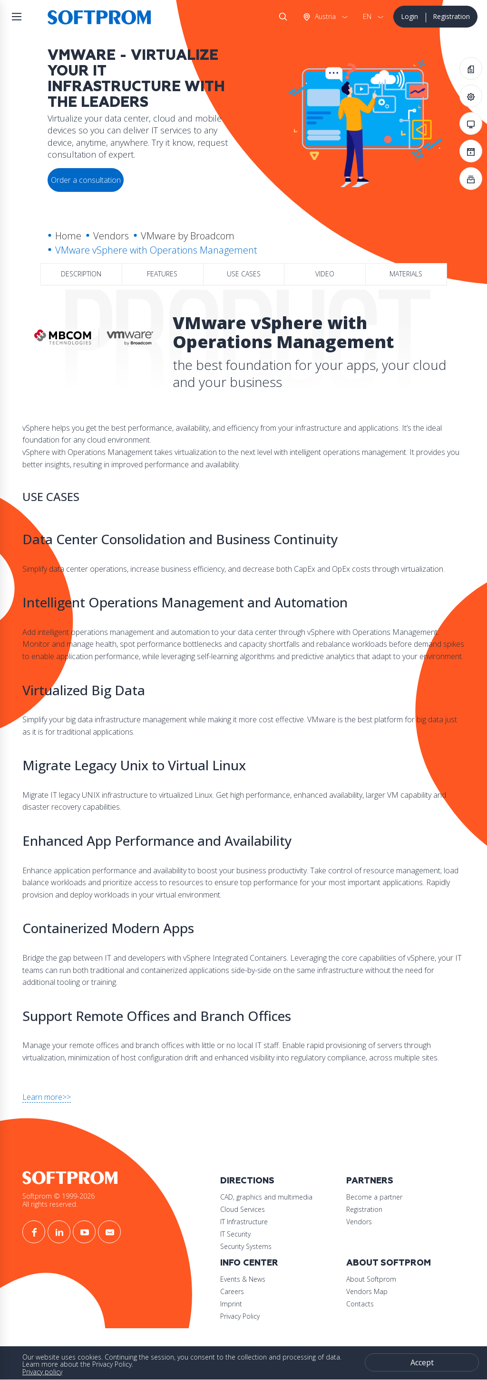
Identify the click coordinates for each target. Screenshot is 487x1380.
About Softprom (388, 1262)
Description (81, 273)
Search (281, 16)
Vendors (111, 235)
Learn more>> (46, 1097)
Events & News (242, 1279)
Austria (324, 16)
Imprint (231, 1303)
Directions (247, 1180)
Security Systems (246, 1246)
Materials (406, 273)
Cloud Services (242, 1209)
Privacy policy (42, 1371)
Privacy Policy (240, 1316)
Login (409, 16)
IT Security (235, 1233)
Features (162, 273)
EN (367, 16)
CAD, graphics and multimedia (266, 1196)
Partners (369, 1180)
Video (324, 273)
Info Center (249, 1262)
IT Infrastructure (244, 1221)
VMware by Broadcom (187, 235)
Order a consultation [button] (86, 180)
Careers (232, 1291)
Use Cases (244, 273)
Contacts (360, 1303)
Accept (422, 1362)
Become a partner (374, 1196)
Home (68, 235)
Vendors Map (367, 1291)
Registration (451, 16)
